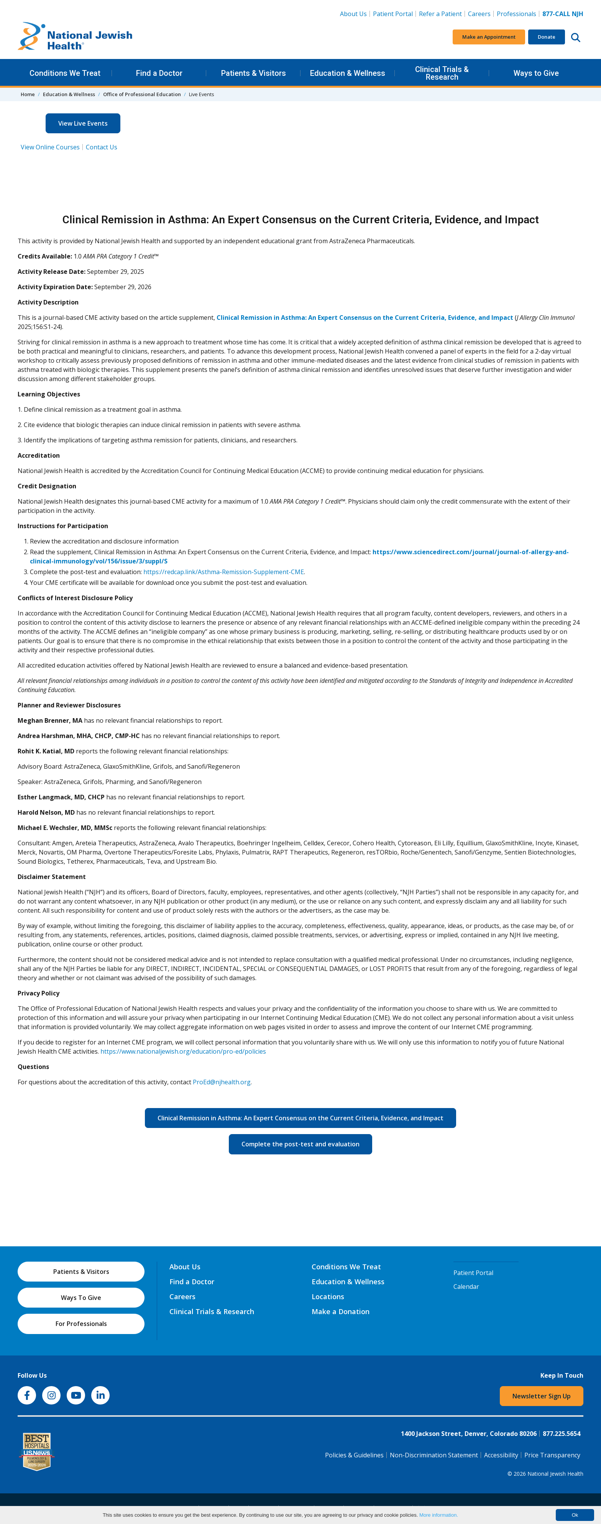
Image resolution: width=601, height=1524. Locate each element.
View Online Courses (50, 147)
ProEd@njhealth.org (222, 1082)
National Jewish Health (555, 1473)
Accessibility (501, 1455)
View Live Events (83, 123)
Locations (328, 1296)
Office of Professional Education (142, 94)
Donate (546, 36)
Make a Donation (340, 1311)
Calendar (466, 1286)
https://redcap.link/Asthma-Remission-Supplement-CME (223, 572)
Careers (481, 13)
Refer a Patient (440, 14)
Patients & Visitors (253, 73)
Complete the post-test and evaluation (306, 1143)
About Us (353, 14)
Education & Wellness (347, 73)
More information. (438, 1515)
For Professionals (81, 1323)
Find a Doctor (159, 73)
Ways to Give (536, 73)
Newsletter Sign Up (541, 1396)
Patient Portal (393, 14)
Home (28, 94)
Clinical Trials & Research (442, 73)
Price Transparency (552, 1455)
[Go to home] (75, 37)
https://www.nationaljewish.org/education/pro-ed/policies (183, 1051)
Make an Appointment (489, 36)
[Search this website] (575, 37)
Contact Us (101, 147)
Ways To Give (81, 1297)
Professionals (516, 14)
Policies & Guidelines (354, 1455)
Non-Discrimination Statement (434, 1455)
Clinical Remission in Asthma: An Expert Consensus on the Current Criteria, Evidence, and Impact (307, 1117)
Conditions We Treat (65, 73)
